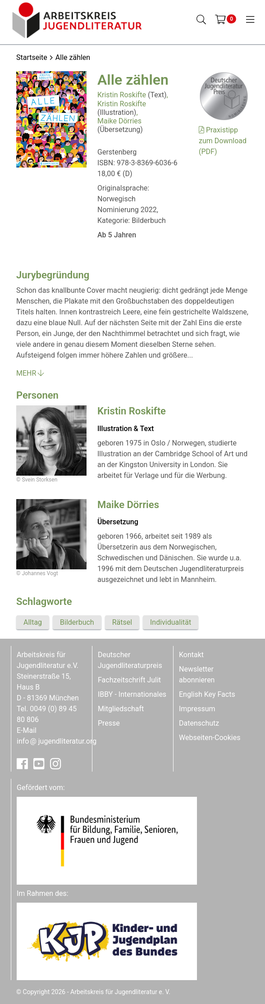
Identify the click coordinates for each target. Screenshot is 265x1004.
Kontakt (191, 654)
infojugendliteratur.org (56, 741)
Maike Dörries (119, 121)
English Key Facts (207, 694)
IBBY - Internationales (132, 694)
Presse (109, 723)
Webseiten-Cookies (209, 737)
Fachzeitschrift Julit (129, 680)
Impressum (197, 708)
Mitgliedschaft (121, 708)
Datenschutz (199, 723)
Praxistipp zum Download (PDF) (223, 141)
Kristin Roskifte (121, 95)
